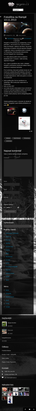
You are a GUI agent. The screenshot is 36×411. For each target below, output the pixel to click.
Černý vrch (10, 330)
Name (5, 181)
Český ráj (8, 236)
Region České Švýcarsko (9, 362)
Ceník (7, 300)
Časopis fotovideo (12, 322)
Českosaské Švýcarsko (12, 233)
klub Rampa (17, 138)
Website (6, 197)
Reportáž (8, 270)
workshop (8, 141)
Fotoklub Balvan (6, 350)
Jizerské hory (9, 246)
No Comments (27, 38)
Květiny (8, 250)
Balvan (8, 138)
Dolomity (8, 240)
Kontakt (8, 307)
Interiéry (8, 243)
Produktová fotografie (11, 266)
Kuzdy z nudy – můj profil (9, 354)
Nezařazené (10, 38)
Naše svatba (5, 358)
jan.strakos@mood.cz (11, 377)
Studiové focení (10, 273)
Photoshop (27, 138)
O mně (7, 303)
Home (7, 290)
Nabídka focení (10, 297)
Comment (6, 157)
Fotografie (8, 293)
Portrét (7, 263)
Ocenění (8, 260)
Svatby (7, 276)
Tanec (7, 280)
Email (5, 189)
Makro (7, 253)
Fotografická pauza (6, 337)
